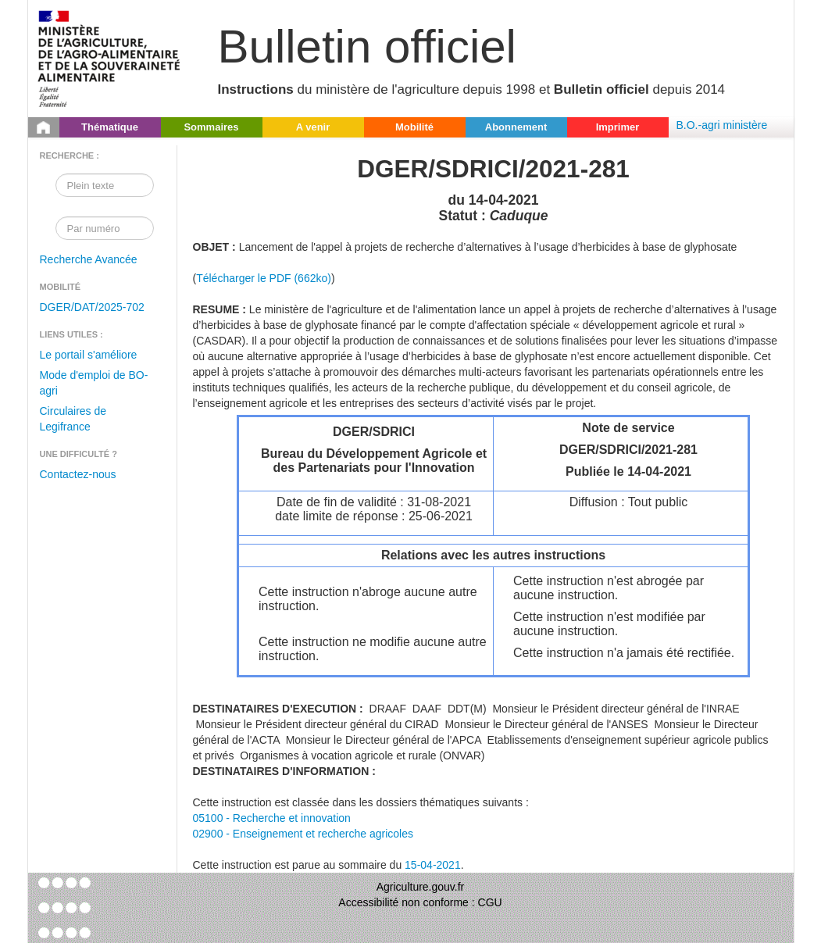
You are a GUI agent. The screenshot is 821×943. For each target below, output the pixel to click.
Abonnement (516, 127)
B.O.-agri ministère (722, 125)
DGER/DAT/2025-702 (92, 307)
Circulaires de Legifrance (73, 419)
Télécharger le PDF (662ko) (263, 278)
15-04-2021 (433, 865)
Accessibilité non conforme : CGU (420, 902)
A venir (313, 127)
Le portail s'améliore (88, 354)
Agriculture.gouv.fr (421, 886)
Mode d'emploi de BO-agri (94, 383)
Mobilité (414, 127)
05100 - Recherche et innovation (272, 818)
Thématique (109, 127)
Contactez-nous (78, 474)
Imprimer (618, 127)
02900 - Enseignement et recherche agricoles (303, 833)
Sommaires (211, 127)
